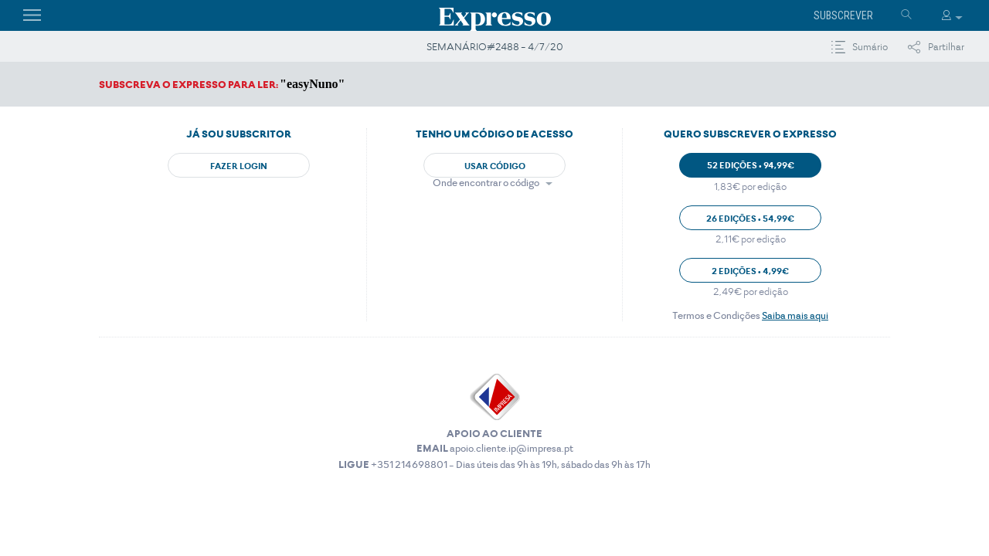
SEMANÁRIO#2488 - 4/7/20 (495, 46)
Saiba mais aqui (795, 315)
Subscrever (843, 15)
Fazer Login (238, 166)
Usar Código (494, 166)
